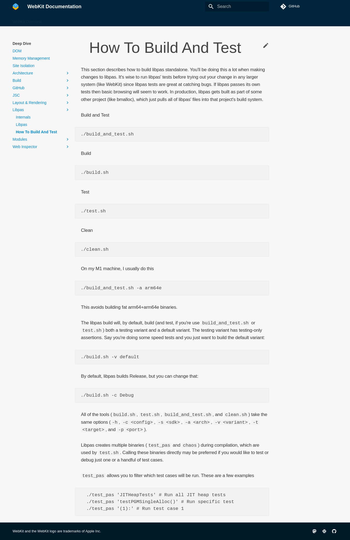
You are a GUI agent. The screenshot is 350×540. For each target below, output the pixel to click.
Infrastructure (147, 20)
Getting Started (117, 20)
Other (170, 20)
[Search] (237, 6)
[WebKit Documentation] (15, 6)
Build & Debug (60, 20)
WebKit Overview (27, 20)
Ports (186, 20)
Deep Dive (88, 20)
